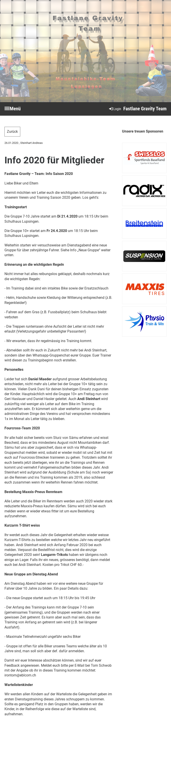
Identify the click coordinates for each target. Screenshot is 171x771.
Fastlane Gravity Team (145, 108)
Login (114, 109)
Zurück (12, 131)
